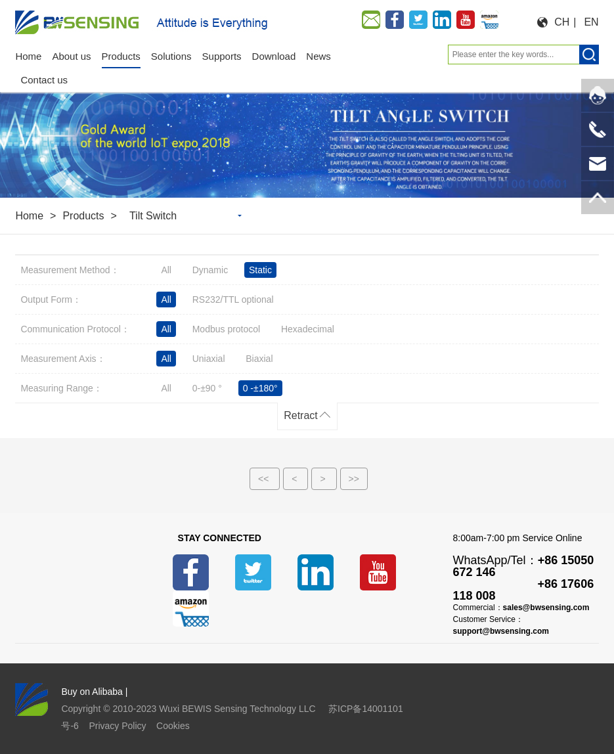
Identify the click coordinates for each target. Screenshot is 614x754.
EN (591, 22)
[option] (307, 137)
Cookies (173, 726)
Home (29, 215)
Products (83, 215)
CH (561, 22)
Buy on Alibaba (91, 691)
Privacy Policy (117, 726)
